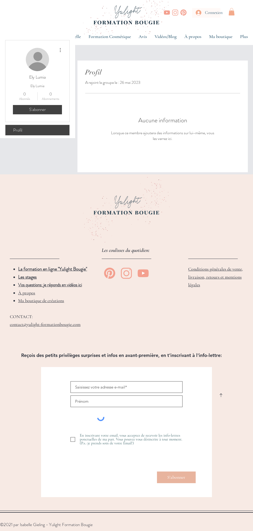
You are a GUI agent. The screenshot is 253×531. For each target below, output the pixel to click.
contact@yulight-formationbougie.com (45, 324)
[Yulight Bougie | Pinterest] (183, 12)
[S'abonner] (176, 477)
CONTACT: (21, 316)
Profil (17, 130)
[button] (231, 12)
